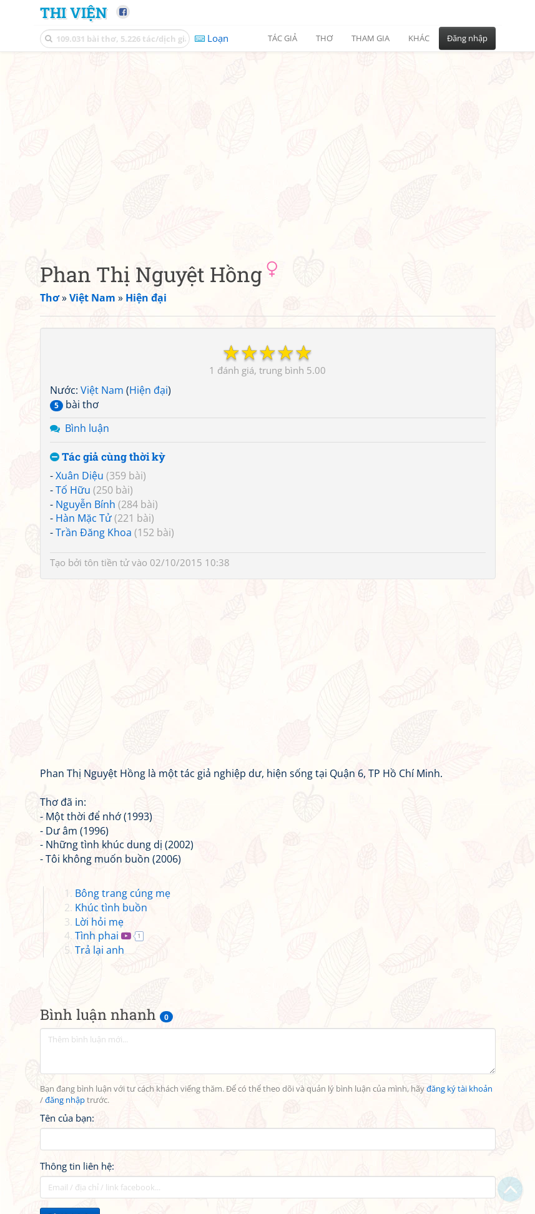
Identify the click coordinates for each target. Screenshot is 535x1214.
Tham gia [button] (370, 38)
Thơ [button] (324, 38)
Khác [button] (418, 38)
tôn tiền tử (106, 562)
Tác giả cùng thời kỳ (107, 457)
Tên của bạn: (67, 1118)
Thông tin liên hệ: (77, 1166)
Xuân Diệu (80, 475)
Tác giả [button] (282, 38)
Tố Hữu (73, 490)
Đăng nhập (467, 38)
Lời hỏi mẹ (99, 922)
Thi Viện (73, 12)
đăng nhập (65, 1100)
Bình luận (87, 428)
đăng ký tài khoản (459, 1089)
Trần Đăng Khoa (94, 532)
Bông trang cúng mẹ (122, 893)
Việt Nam (102, 390)
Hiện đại (148, 390)
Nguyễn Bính (85, 504)
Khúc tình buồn (111, 907)
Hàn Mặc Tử (84, 518)
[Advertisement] (268, 146)
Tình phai (97, 935)
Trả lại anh (99, 950)
